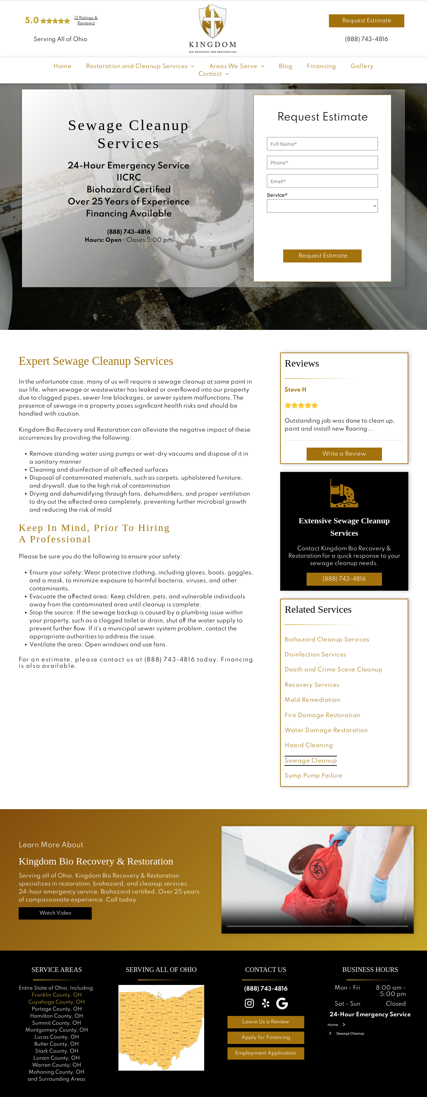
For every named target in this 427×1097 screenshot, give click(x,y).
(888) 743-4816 (366, 39)
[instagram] (249, 1004)
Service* (277, 195)
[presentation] (317, 230)
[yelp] (266, 1004)
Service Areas (56, 969)
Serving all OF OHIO (161, 969)
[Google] (282, 1004)
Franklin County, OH (57, 995)
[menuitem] (62, 66)
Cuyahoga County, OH (56, 1002)
